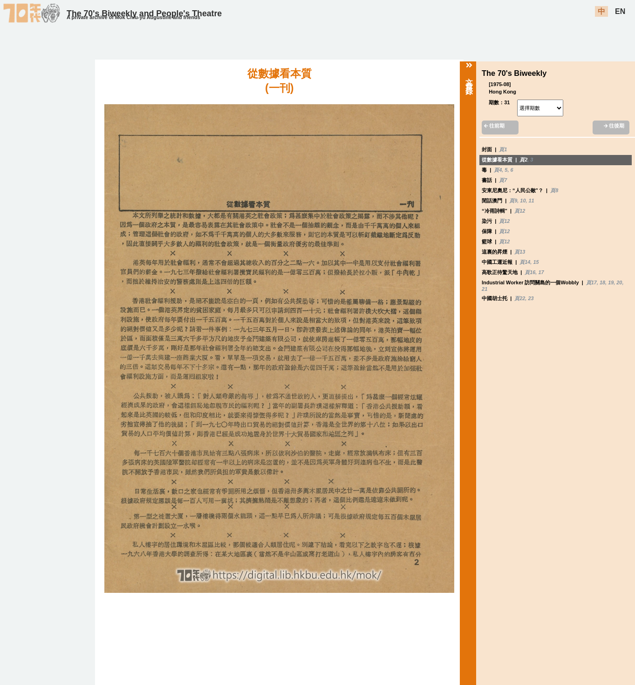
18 (602, 282)
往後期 (614, 125)
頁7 (503, 180)
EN (620, 11)
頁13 (519, 252)
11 (531, 200)
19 (611, 282)
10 (523, 200)
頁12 (519, 211)
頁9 (513, 200)
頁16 (530, 272)
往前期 (494, 125)
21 (484, 289)
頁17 (591, 282)
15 (536, 262)
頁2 (523, 159)
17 (541, 272)
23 (530, 298)
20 (619, 282)
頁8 (554, 190)
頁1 (503, 149)
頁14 (524, 262)
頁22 (519, 298)
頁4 (498, 170)
